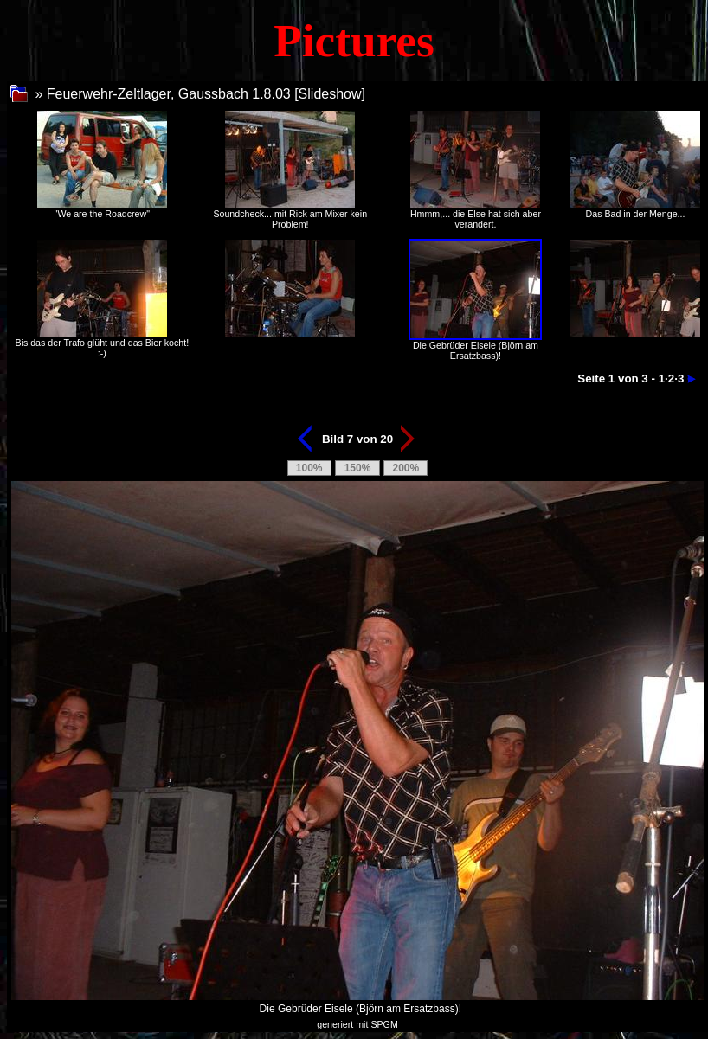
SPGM (383, 1024)
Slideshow (330, 94)
